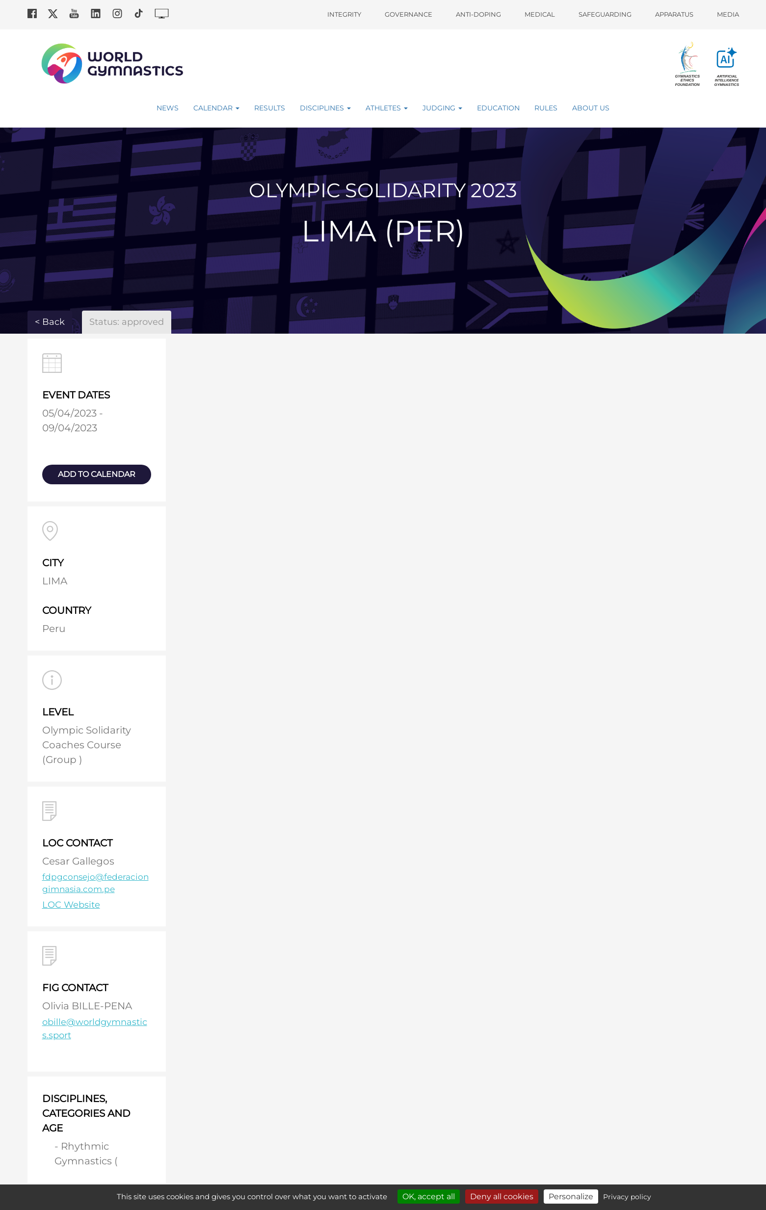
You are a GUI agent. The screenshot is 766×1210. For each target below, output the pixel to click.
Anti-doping (478, 14)
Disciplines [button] (325, 108)
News (168, 108)
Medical (540, 14)
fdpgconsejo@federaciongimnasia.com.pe (95, 883)
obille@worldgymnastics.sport (94, 1029)
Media (728, 14)
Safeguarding (605, 14)
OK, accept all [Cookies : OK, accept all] (428, 1196)
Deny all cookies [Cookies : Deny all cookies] (501, 1196)
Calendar (216, 108)
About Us (590, 108)
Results (269, 108)
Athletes (387, 108)
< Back (50, 321)
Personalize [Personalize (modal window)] (571, 1196)
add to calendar (96, 474)
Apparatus (674, 14)
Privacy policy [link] (627, 1196)
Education (498, 108)
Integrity (344, 14)
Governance (408, 14)
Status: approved (126, 321)
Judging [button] (442, 108)
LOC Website (71, 904)
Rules (545, 108)
